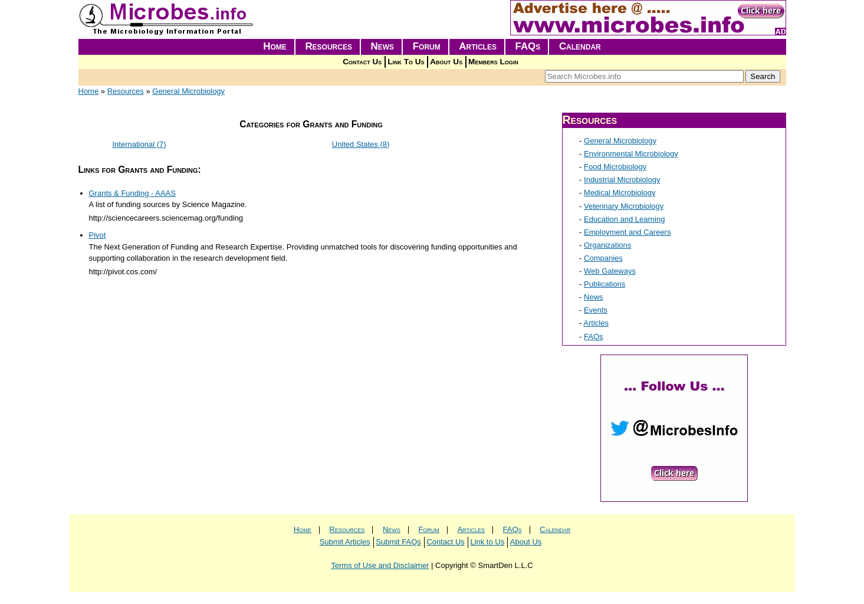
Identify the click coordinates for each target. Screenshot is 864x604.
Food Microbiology (615, 166)
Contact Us (362, 61)
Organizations (607, 245)
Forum (427, 46)
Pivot (97, 235)
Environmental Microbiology (631, 153)
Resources (328, 46)
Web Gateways (610, 271)
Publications (604, 284)
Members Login (493, 61)
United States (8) (361, 144)
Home (275, 46)
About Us (446, 61)
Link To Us (405, 61)
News (383, 46)
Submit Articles (345, 541)
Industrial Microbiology (622, 179)
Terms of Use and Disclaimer (380, 565)
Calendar (580, 46)
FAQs (528, 46)
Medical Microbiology (619, 192)
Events (595, 310)
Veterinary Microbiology (623, 206)
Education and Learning (624, 219)
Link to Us (487, 541)
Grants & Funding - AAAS (132, 193)
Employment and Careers (627, 232)
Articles (478, 46)
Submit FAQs (398, 541)
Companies (603, 258)
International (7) (139, 144)
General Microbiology (188, 91)
